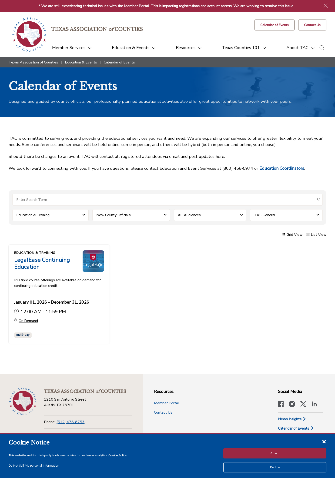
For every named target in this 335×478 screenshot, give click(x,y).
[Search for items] (164, 199)
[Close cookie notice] (324, 441)
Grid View (292, 234)
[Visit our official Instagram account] (292, 404)
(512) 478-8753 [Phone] (70, 422)
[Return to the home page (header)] (29, 34)
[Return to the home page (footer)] (23, 401)
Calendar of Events (296, 428)
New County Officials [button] (113, 215)
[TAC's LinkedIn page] (314, 404)
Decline (275, 467)
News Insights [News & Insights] (292, 419)
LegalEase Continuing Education (42, 263)
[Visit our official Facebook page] (281, 404)
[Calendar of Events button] (275, 25)
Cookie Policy (117, 455)
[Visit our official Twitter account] (303, 404)
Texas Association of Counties (33, 62)
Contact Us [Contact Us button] (163, 412)
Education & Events (81, 62)
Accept (274, 453)
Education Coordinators (281, 168)
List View (316, 234)
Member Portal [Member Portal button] (166, 403)
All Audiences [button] (189, 215)
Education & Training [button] (33, 215)
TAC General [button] (264, 215)
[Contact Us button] (312, 25)
